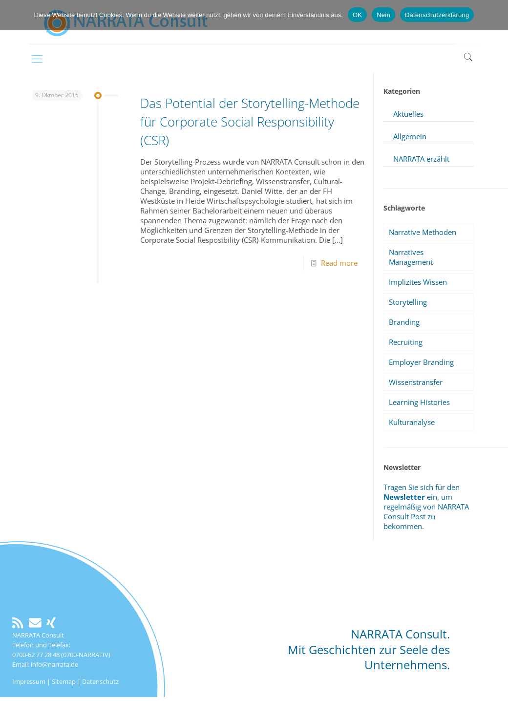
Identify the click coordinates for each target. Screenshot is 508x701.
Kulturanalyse (412, 422)
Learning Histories (419, 402)
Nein (383, 15)
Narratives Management (411, 257)
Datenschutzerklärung (437, 15)
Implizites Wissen (418, 282)
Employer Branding (421, 362)
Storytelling (408, 302)
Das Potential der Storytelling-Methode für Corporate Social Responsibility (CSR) (250, 121)
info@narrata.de (54, 664)
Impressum (28, 681)
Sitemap (64, 681)
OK (357, 15)
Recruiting (406, 342)
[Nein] (496, 15)
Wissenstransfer (416, 382)
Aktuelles (408, 114)
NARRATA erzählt (421, 159)
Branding (404, 322)
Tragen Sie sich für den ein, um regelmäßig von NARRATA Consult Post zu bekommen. (426, 506)
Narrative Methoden (422, 232)
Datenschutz (100, 681)
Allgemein (409, 136)
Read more (339, 263)
